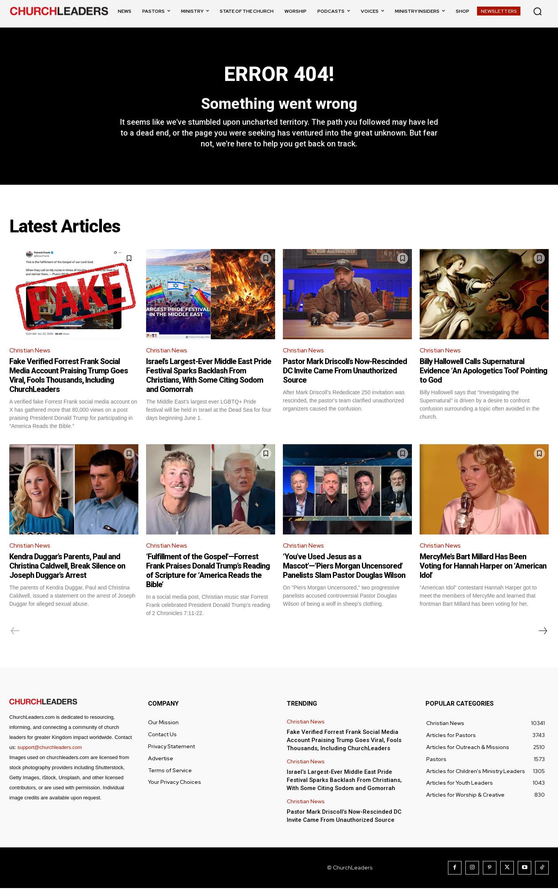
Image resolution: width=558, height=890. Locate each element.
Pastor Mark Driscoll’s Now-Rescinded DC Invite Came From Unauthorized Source (345, 372)
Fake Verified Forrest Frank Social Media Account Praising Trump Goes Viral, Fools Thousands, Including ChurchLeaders (68, 376)
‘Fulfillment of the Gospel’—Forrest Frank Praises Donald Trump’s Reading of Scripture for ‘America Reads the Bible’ (208, 572)
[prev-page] (15, 633)
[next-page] (542, 633)
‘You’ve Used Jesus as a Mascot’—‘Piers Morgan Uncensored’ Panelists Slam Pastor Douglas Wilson (344, 568)
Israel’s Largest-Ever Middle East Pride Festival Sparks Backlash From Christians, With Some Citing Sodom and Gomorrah (208, 376)
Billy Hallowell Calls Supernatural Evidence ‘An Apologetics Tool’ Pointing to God (483, 372)
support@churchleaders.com (49, 749)
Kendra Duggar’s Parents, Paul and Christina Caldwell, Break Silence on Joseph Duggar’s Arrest (67, 568)
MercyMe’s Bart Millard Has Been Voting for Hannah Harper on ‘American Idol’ (483, 568)
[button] (537, 11)
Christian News (30, 352)
